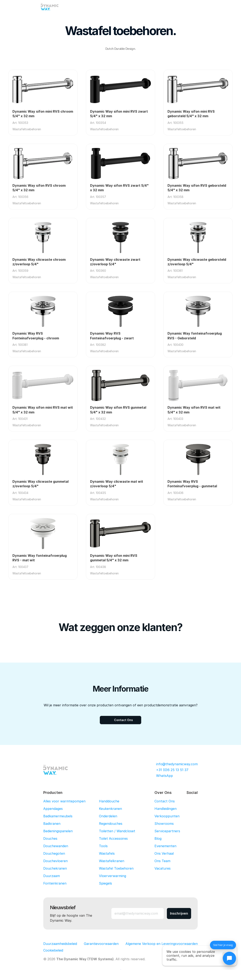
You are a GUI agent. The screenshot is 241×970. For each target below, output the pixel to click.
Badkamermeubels (57, 816)
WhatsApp (164, 776)
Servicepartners (167, 831)
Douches (50, 838)
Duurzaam (51, 876)
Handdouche (109, 801)
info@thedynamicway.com (177, 764)
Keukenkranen (110, 809)
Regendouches (110, 823)
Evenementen (165, 846)
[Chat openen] (229, 958)
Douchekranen (55, 868)
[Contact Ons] (120, 720)
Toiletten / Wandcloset (117, 831)
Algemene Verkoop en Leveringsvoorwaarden (161, 944)
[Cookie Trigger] (53, 950)
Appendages (53, 809)
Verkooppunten (167, 816)
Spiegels (105, 883)
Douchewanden (55, 846)
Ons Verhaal (164, 853)
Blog (157, 838)
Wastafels (107, 853)
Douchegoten (54, 853)
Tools (103, 846)
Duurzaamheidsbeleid (60, 944)
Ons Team (162, 861)
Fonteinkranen (54, 883)
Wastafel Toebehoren (116, 868)
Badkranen (51, 823)
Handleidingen (165, 809)
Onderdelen (108, 816)
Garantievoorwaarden (101, 944)
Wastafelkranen (111, 861)
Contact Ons (164, 801)
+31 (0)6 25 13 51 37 (172, 770)
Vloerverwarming (112, 876)
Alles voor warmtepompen (64, 801)
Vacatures (162, 868)
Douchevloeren (55, 861)
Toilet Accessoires (113, 838)
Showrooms (164, 823)
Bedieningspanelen (58, 831)
